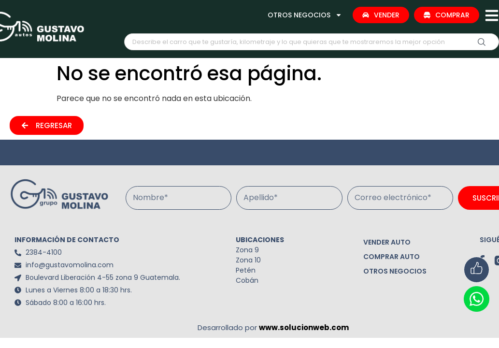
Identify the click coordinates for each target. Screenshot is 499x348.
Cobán (247, 280)
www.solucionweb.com (304, 327)
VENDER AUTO (387, 242)
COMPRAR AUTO (391, 256)
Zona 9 (247, 250)
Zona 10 (248, 260)
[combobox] (311, 41)
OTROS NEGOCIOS (305, 15)
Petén (246, 270)
